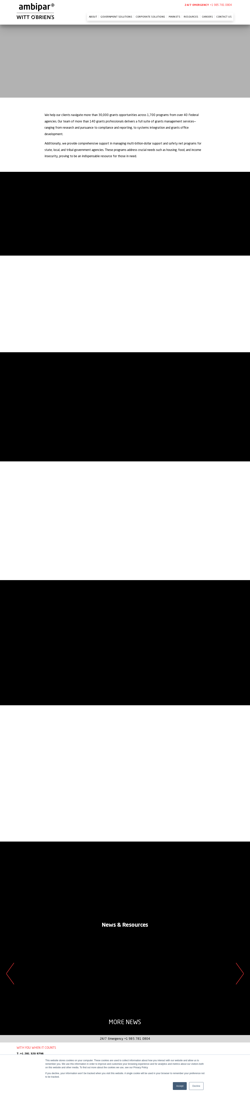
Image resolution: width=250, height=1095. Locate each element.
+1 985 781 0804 (221, 4)
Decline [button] (196, 1086)
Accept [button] (179, 1086)
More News (125, 1021)
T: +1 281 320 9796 (30, 1053)
